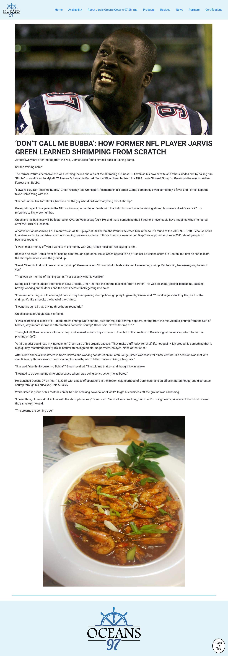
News (179, 9)
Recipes (165, 9)
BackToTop (219, 645)
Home (59, 9)
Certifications (213, 9)
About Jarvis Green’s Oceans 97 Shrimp (113, 9)
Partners (194, 9)
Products (148, 9)
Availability (75, 9)
